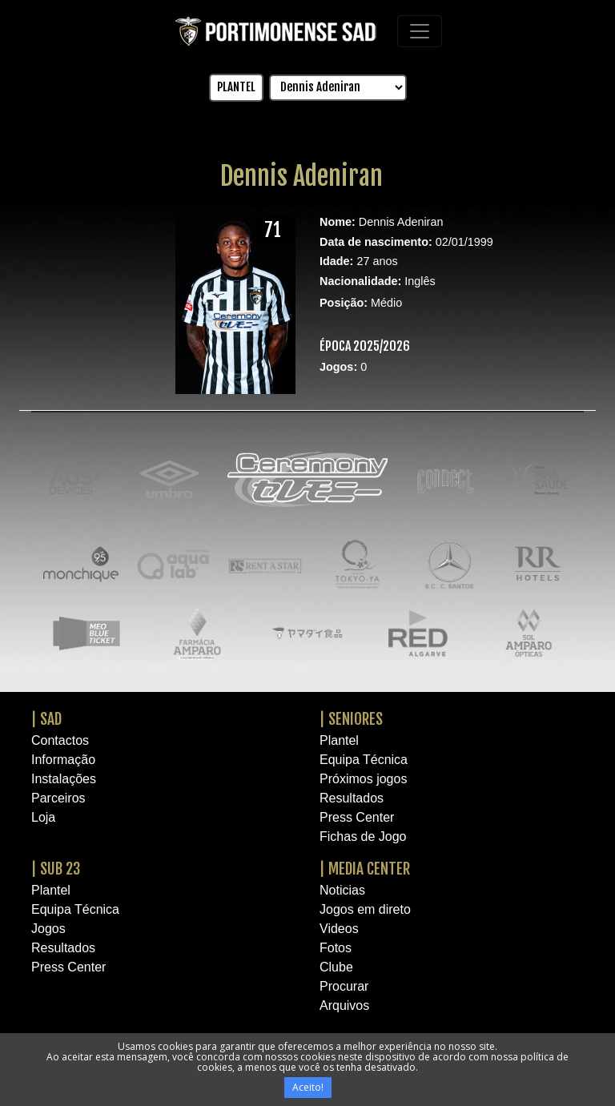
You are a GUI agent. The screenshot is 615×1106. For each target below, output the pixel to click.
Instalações (63, 779)
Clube (336, 967)
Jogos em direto (365, 909)
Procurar (344, 986)
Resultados (352, 798)
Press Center (357, 817)
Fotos (336, 948)
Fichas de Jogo (363, 836)
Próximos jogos (363, 779)
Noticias (342, 890)
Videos (339, 928)
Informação (63, 759)
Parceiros (58, 798)
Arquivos (344, 1005)
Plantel (339, 740)
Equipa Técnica (364, 759)
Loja (43, 817)
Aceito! (308, 1087)
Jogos (48, 928)
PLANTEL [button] (236, 87)
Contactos (60, 740)
